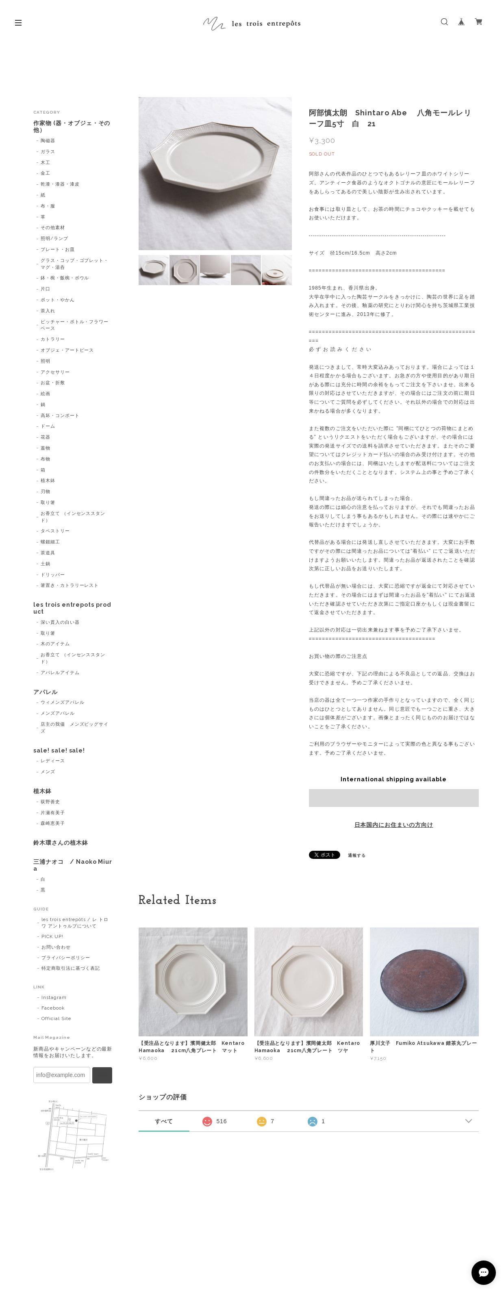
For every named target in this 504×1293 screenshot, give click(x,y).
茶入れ (48, 311)
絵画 (45, 393)
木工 (45, 162)
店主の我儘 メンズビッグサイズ (75, 728)
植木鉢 (48, 480)
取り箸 (48, 502)
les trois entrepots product (72, 608)
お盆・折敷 (53, 382)
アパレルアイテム (60, 672)
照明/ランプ (54, 238)
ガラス (48, 151)
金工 (45, 173)
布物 (45, 459)
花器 (45, 437)
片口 (45, 289)
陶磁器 (48, 140)
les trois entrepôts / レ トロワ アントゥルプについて (75, 923)
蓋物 (45, 448)
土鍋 (45, 563)
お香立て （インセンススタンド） (73, 517)
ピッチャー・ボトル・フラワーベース (75, 325)
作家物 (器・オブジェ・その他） (71, 126)
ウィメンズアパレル (63, 702)
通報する (357, 855)
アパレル (45, 692)
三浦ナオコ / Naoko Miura (72, 865)
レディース (53, 760)
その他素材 (53, 227)
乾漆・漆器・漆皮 (60, 184)
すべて (164, 1121)
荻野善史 (50, 801)
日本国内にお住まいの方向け (393, 825)
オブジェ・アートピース (67, 350)
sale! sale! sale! (59, 750)
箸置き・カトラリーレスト (70, 585)
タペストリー (55, 531)
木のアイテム (55, 643)
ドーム (48, 426)
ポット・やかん (58, 300)
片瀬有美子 (53, 812)
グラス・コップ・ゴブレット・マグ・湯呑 (75, 264)
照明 (45, 361)
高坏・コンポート (60, 415)
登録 (102, 1075)
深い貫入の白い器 (60, 622)
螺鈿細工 (50, 542)
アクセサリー (55, 372)
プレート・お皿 (58, 249)
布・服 (48, 206)
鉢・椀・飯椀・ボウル (65, 278)
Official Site (56, 1018)
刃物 (45, 491)
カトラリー (53, 339)
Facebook (53, 1008)
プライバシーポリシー (65, 957)
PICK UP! (52, 936)
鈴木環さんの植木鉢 (60, 842)
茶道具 (48, 553)
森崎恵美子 (53, 823)
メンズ (48, 771)
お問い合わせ (56, 947)
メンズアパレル (58, 713)
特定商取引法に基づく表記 (70, 968)
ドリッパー (53, 574)
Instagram (54, 997)
